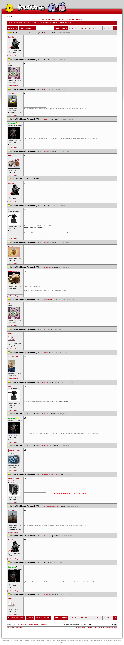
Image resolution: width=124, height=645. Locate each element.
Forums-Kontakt (80, 627)
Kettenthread (41, 23)
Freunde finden (60, 640)
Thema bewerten (27, 28)
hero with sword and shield (30, 624)
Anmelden (29, 17)
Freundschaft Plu (72, 640)
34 (93, 28)
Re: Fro (44, 89)
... (78, 28)
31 (82, 28)
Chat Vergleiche (108, 640)
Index (30, 617)
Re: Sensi (44, 414)
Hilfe (69, 19)
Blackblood (19, 624)
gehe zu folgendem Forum (71, 624)
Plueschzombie (43, 624)
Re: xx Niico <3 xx (47, 382)
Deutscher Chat (7, 640)
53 (104, 28)
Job (61, 642)
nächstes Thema (43, 617)
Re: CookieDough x (47, 299)
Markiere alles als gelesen (15, 627)
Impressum (117, 640)
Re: (43, 59)
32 (86, 28)
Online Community (96, 640)
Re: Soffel (45, 179)
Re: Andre (47, 33)
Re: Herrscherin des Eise (49, 474)
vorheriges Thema (16, 617)
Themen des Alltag (28, 23)
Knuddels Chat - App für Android (24, 640)
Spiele (81, 640)
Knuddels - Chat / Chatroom (95, 627)
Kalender (62, 19)
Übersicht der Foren (49, 19)
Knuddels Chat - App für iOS (45, 640)
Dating (86, 640)
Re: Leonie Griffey (47, 119)
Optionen (12, 28)
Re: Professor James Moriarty (50, 506)
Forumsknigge (77, 19)
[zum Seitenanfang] (12, 56)
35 (97, 28)
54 (108, 28)
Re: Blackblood (46, 151)
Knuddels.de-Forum (14, 23)
